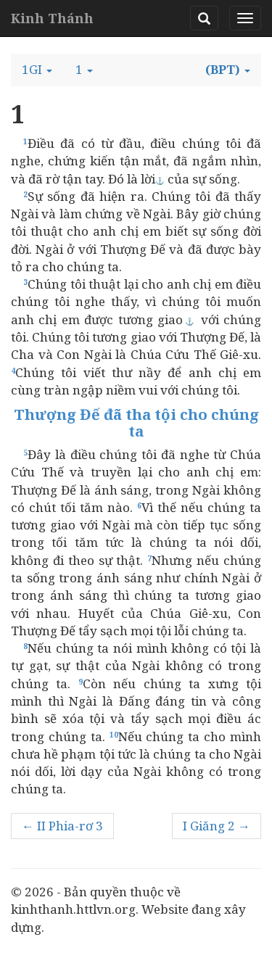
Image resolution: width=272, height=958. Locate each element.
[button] (37, 70)
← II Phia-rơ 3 (62, 825)
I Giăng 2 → (216, 825)
